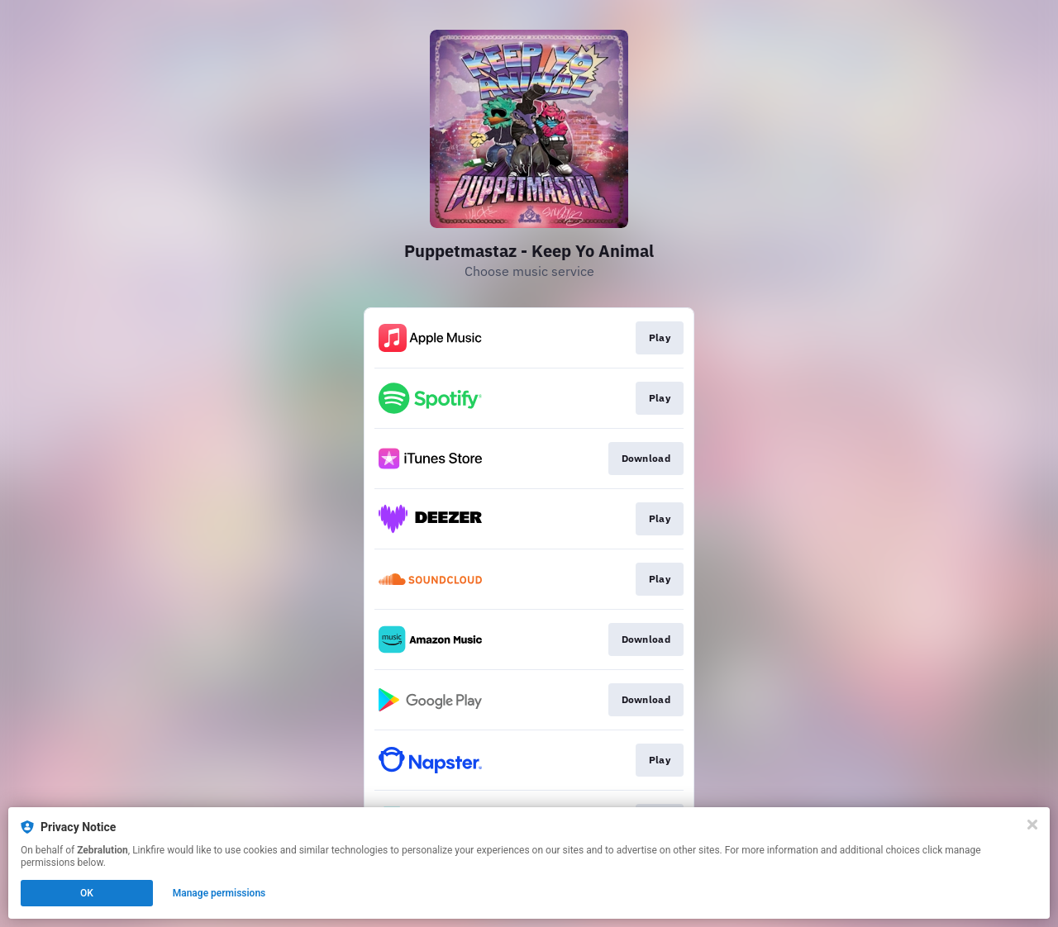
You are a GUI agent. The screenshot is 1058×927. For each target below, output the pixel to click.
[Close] (1032, 824)
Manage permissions (219, 893)
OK (86, 893)
